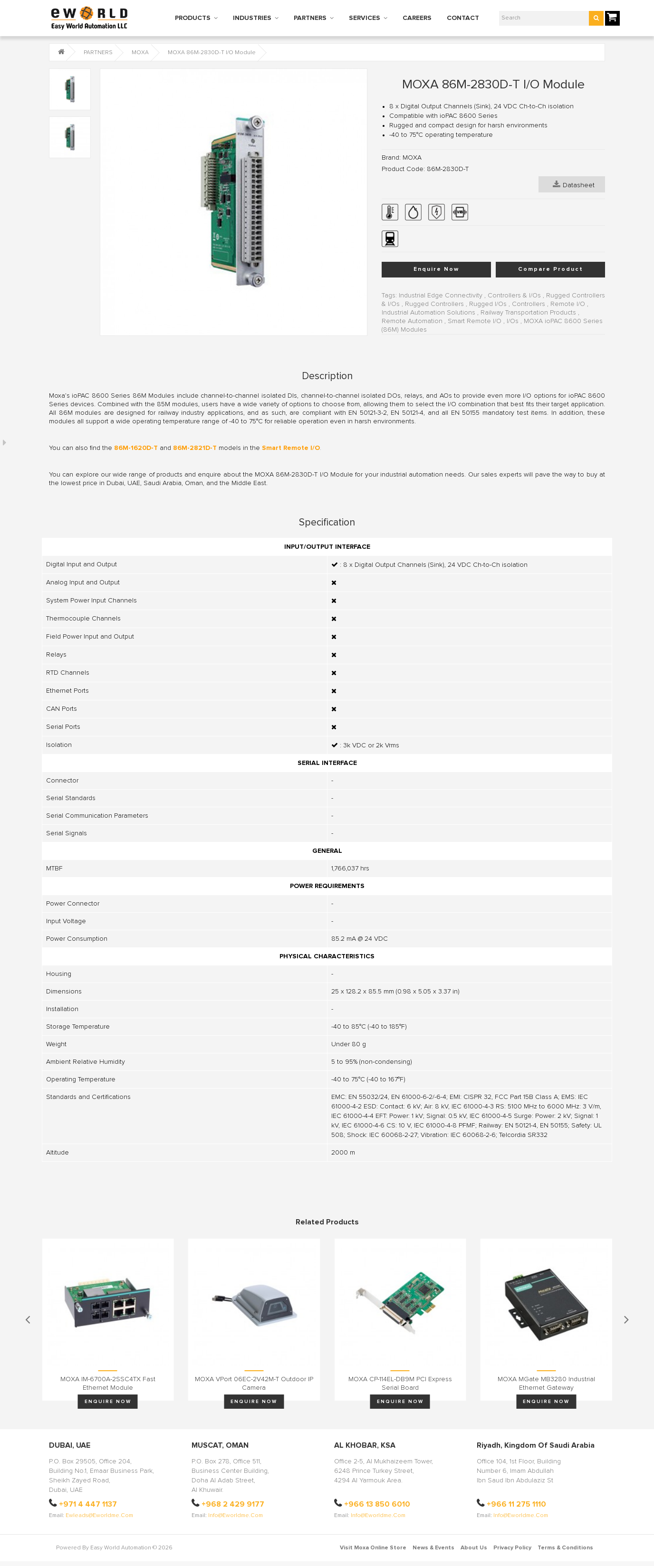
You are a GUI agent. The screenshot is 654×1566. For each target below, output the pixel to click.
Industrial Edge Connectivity (440, 295)
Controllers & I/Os (514, 295)
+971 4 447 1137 (88, 1504)
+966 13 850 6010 (377, 1504)
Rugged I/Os (488, 304)
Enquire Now (436, 269)
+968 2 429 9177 (233, 1504)
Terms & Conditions (565, 1548)
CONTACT (463, 18)
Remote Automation (412, 321)
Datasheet (574, 184)
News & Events (433, 1548)
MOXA (140, 53)
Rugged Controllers (434, 304)
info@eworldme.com (235, 1515)
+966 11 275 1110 (516, 1504)
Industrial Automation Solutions (428, 312)
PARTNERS (310, 18)
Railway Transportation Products (528, 312)
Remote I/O (567, 304)
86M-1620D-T (136, 448)
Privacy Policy (512, 1548)
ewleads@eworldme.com (99, 1515)
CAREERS (417, 18)
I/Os (513, 321)
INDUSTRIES (252, 18)
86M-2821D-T (195, 448)
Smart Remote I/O (474, 321)
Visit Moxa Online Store (373, 1548)
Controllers (528, 304)
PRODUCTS (193, 18)
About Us (474, 1548)
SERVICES (364, 18)
